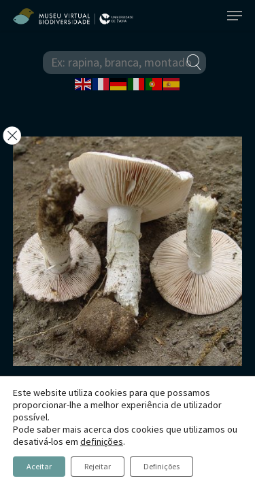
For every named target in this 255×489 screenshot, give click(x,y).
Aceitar (39, 466)
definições (101, 441)
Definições (161, 466)
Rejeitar (97, 466)
